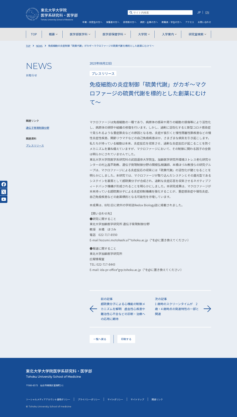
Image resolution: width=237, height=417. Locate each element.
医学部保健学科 (114, 34)
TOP (35, 34)
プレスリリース (35, 145)
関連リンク (157, 399)
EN (207, 12)
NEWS (39, 45)
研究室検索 (196, 34)
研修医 (129, 22)
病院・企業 (149, 22)
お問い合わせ (204, 22)
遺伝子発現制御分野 (37, 128)
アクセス (189, 22)
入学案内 (168, 34)
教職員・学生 (172, 22)
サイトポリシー (115, 399)
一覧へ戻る (99, 339)
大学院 (143, 34)
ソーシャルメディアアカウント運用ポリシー (48, 399)
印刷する (126, 339)
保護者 (112, 22)
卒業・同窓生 (92, 22)
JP (199, 12)
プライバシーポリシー (89, 399)
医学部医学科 (80, 34)
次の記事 (177, 307)
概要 (54, 34)
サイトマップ (137, 399)
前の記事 (123, 309)
